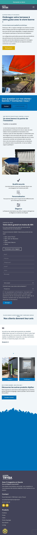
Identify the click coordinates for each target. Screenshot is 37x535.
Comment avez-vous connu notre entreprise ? (14, 286)
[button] (13, 353)
